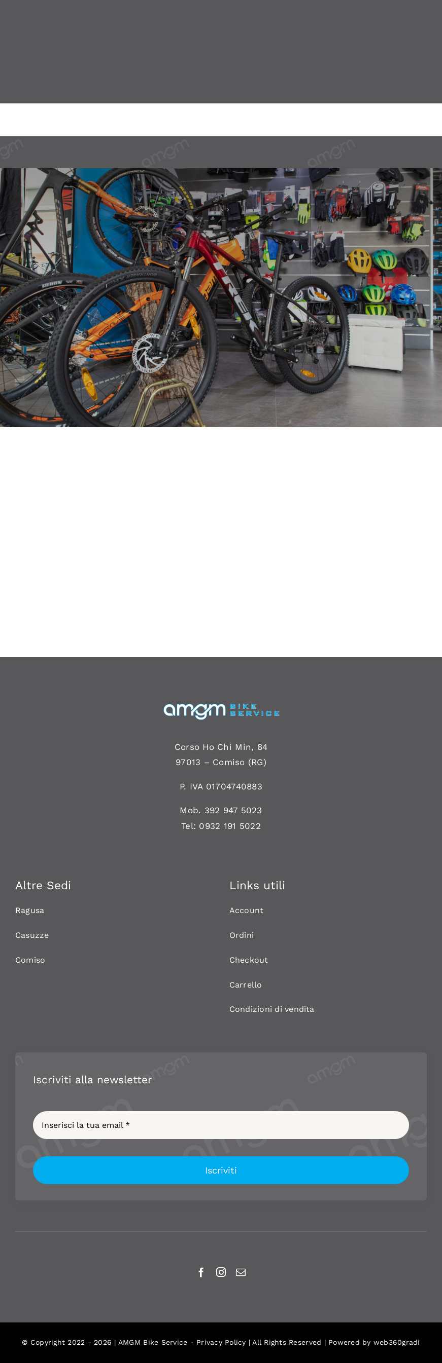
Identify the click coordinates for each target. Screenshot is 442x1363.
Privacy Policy (221, 1342)
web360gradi (396, 1342)
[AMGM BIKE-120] (221, 707)
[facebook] (201, 1272)
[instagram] (221, 1272)
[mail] (241, 1272)
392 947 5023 (233, 810)
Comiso (229, 762)
